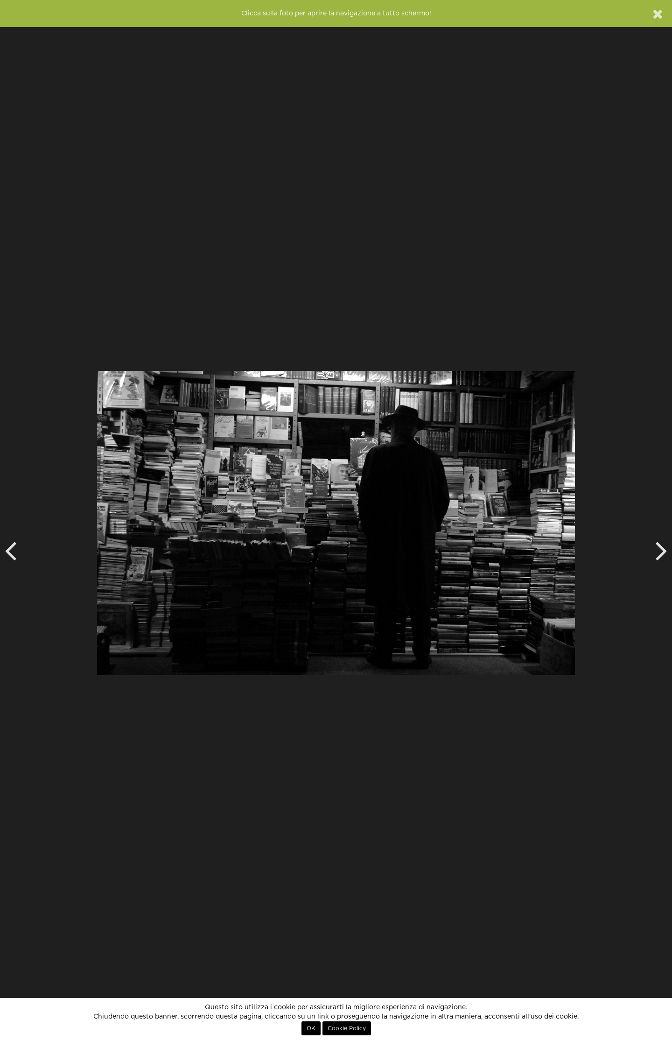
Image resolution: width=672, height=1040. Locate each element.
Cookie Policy (347, 1028)
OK (311, 1028)
